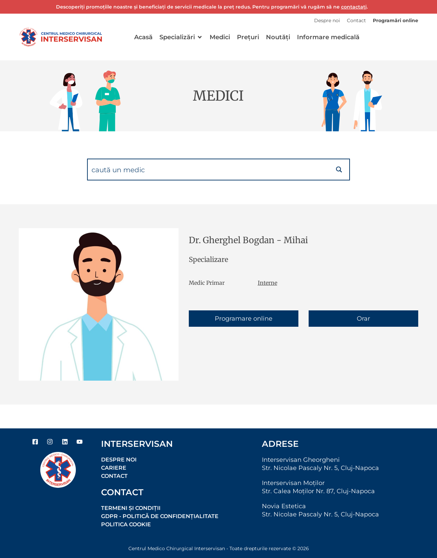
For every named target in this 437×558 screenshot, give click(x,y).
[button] (181, 37)
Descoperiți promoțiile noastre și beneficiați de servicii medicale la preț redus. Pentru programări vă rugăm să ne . (212, 7)
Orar (363, 318)
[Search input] (208, 169)
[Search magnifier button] (339, 169)
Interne (267, 282)
